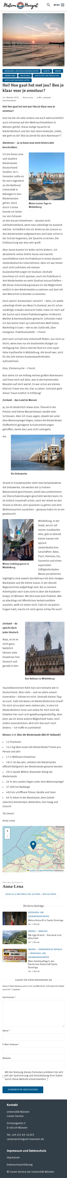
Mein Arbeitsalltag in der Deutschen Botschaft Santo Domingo (42, 964)
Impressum (13, 1157)
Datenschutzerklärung (20, 1165)
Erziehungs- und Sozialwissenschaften (21, 71)
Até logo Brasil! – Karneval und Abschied (44, 937)
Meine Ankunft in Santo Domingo (45, 920)
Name (6, 1031)
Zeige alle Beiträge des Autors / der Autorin (30, 894)
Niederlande (10, 76)
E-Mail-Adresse (11, 1044)
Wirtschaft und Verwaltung (47, 76)
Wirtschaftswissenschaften (17, 80)
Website (7, 1058)
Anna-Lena (28, 98)
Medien (58, 71)
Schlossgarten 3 (16, 1123)
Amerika (32, 931)
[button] (33, 849)
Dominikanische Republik (50, 950)
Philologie (25, 76)
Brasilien (43, 931)
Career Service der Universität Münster (32, 1172)
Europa (47, 71)
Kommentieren (9, 101)
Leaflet (31, 871)
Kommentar (9, 997)
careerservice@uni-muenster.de (25, 1139)
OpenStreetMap (46, 871)
